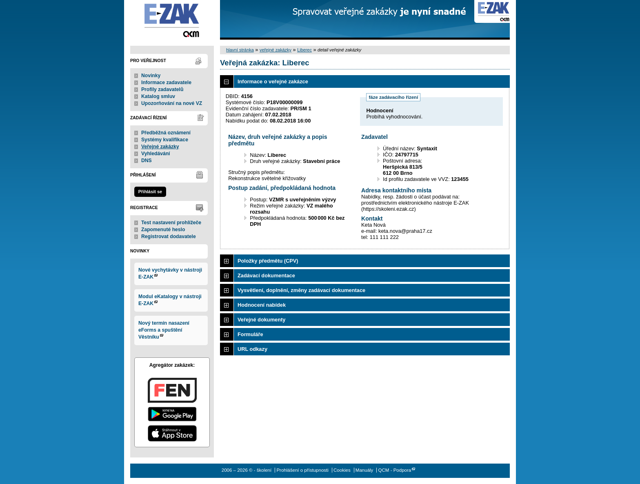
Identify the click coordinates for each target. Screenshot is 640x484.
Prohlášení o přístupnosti (302, 470)
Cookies (342, 470)
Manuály (364, 470)
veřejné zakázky (275, 49)
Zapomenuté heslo (163, 229)
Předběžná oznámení (166, 133)
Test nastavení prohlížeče (171, 222)
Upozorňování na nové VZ (171, 103)
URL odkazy (252, 349)
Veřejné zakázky (160, 146)
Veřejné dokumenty (261, 320)
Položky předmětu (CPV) (268, 261)
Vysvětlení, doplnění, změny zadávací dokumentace (301, 290)
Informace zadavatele (166, 82)
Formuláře (250, 334)
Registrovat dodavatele (168, 236)
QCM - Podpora (394, 470)
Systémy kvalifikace (164, 140)
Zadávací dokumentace (266, 275)
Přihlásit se (150, 191)
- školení (172, 20)
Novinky (150, 75)
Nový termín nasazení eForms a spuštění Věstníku (163, 330)
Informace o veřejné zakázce (273, 81)
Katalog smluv (158, 96)
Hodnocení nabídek (262, 305)
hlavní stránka (240, 49)
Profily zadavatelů (162, 89)
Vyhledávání (155, 153)
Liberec (304, 49)
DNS (146, 160)
